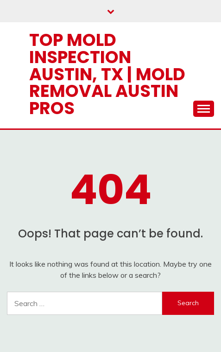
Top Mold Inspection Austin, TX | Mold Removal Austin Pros (107, 74)
